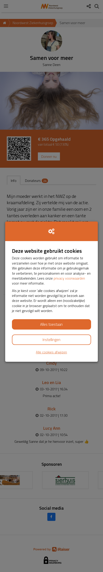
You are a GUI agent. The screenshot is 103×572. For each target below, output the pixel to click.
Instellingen (51, 340)
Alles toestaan (51, 324)
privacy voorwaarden (69, 278)
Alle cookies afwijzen (51, 352)
